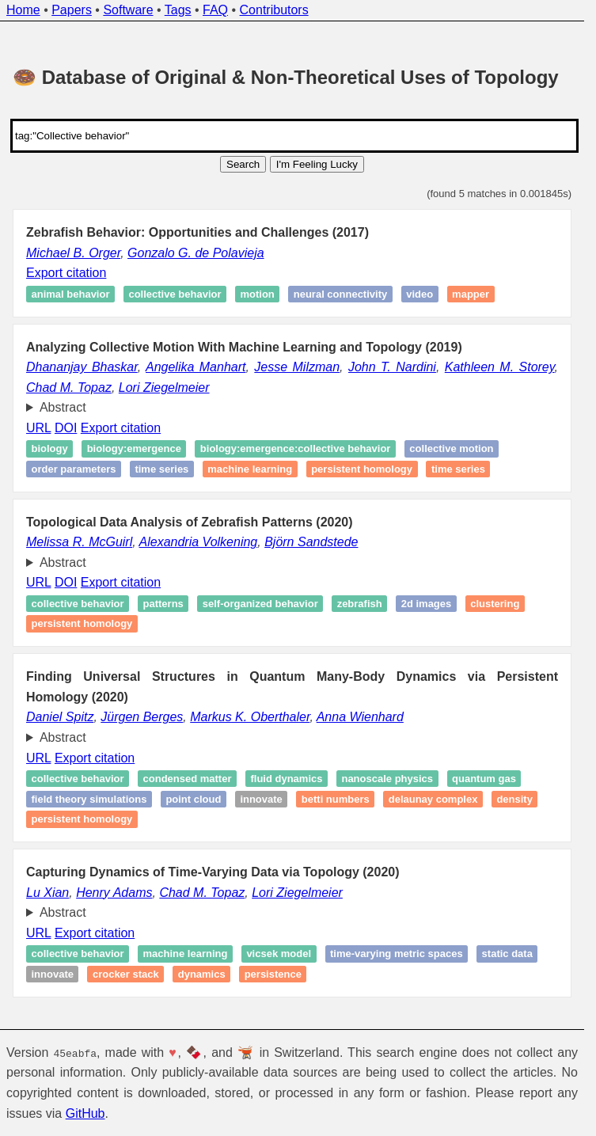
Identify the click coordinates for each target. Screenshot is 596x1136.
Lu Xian (47, 892)
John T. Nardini (392, 367)
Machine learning (249, 469)
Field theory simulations (89, 799)
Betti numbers (336, 799)
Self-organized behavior (260, 604)
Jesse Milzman (297, 367)
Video (419, 294)
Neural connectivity (340, 294)
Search (243, 164)
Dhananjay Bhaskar (82, 367)
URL (38, 428)
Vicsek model (278, 953)
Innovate (261, 799)
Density (514, 799)
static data (507, 953)
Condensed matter (187, 779)
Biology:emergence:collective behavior (295, 449)
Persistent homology (361, 469)
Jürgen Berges (142, 717)
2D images (426, 604)
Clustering (494, 604)
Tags (178, 10)
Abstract (63, 407)
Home (23, 10)
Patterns (163, 604)
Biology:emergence (134, 449)
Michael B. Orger (73, 253)
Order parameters (74, 469)
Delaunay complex (433, 799)
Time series (161, 469)
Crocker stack (126, 974)
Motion (257, 294)
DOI (66, 428)
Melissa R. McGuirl (79, 542)
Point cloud (193, 799)
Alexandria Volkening (198, 542)
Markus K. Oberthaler (249, 717)
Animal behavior (71, 294)
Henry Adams (114, 892)
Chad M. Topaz (69, 387)
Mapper (470, 294)
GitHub (85, 1112)
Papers (71, 10)
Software (128, 10)
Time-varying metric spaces (396, 953)
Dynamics (202, 974)
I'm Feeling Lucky (317, 164)
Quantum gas (484, 779)
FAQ (215, 10)
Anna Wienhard (360, 717)
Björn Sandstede (311, 542)
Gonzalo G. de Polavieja (195, 253)
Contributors (274, 10)
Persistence (273, 974)
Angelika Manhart (195, 367)
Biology (50, 449)
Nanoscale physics (387, 779)
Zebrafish (359, 604)
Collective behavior (174, 294)
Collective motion (451, 449)
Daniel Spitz (59, 717)
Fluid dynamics (286, 779)
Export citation (66, 272)
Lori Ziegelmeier (164, 387)
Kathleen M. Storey (500, 367)
